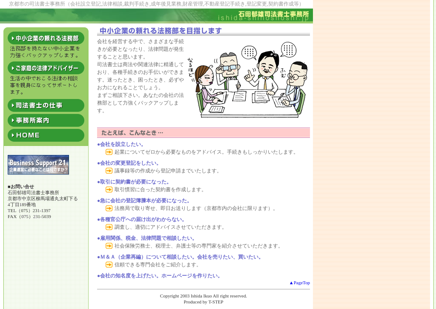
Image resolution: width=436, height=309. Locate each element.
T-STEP (215, 301)
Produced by (195, 301)
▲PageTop (299, 282)
